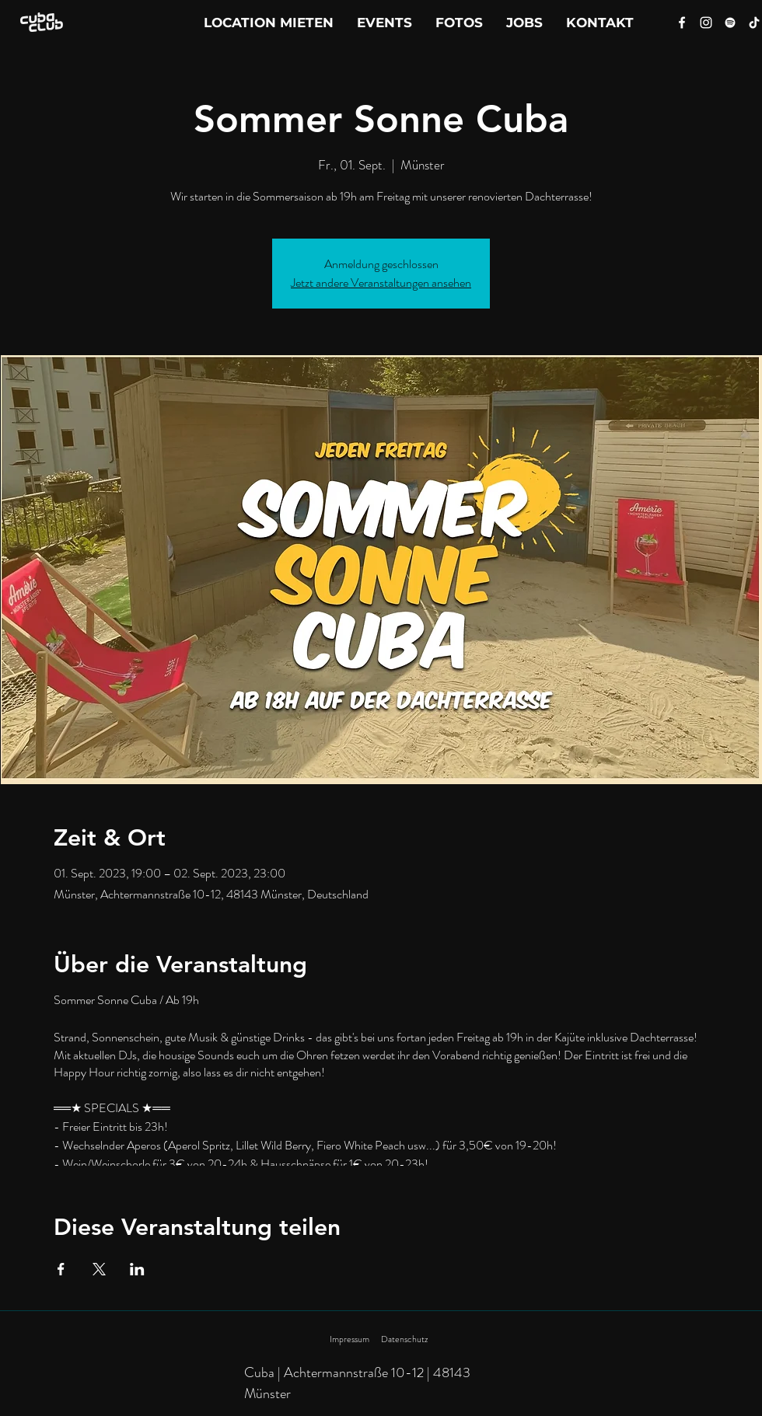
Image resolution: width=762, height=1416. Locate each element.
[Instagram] (706, 22)
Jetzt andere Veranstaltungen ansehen (381, 282)
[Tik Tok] (754, 22)
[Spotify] (730, 22)
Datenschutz (404, 1339)
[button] (599, 22)
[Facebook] (682, 22)
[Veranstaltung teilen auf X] (99, 1269)
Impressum (349, 1339)
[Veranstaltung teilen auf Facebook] (61, 1269)
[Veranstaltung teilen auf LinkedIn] (137, 1269)
